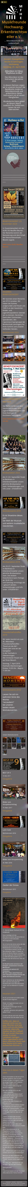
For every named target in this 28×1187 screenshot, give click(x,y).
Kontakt (14, 1182)
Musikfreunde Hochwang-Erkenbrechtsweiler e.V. (14, 29)
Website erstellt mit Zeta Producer (14, 1184)
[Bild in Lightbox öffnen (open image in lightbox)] (14, 134)
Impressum (19, 1182)
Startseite (8, 1182)
